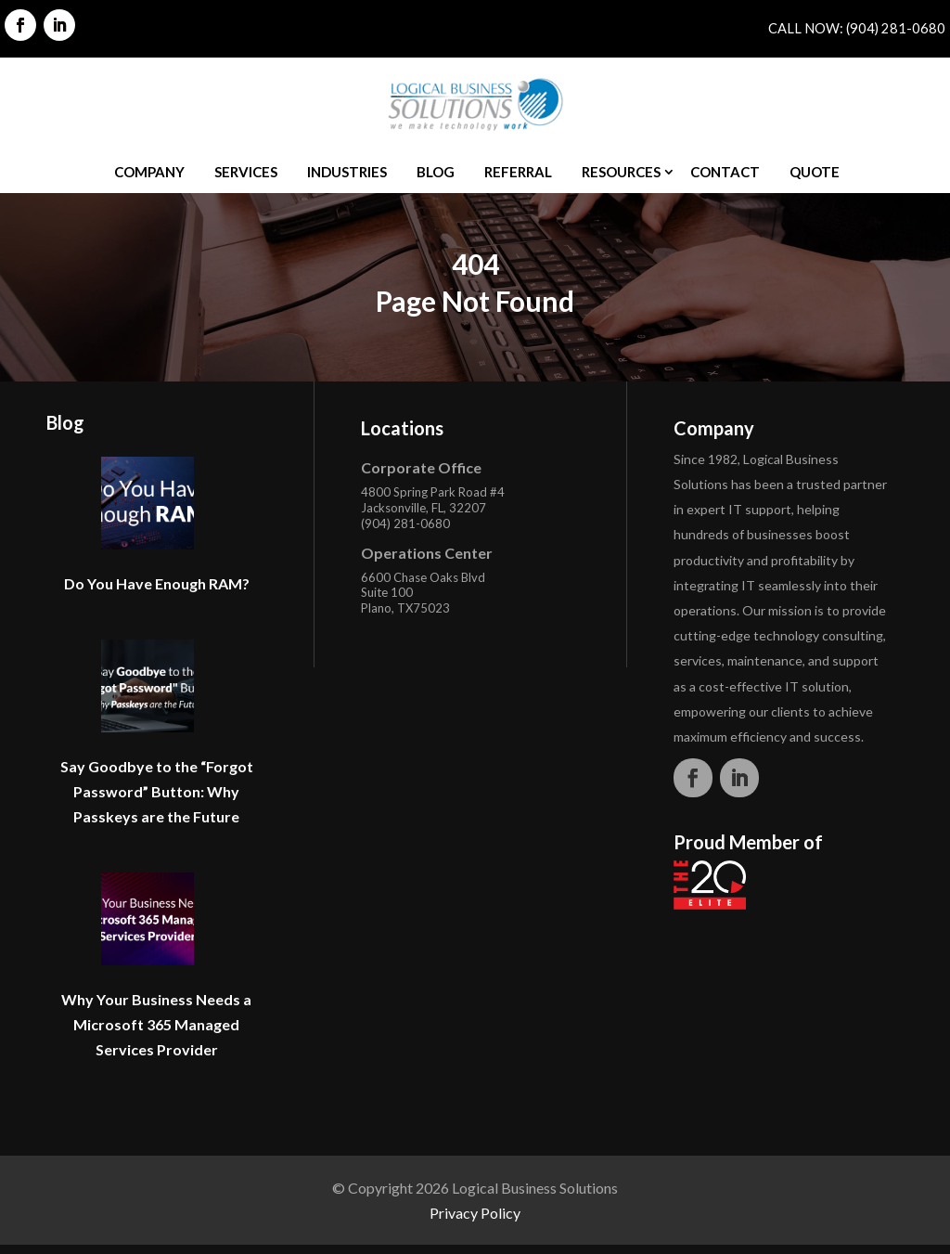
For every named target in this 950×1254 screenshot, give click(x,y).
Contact (725, 171)
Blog (436, 171)
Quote (815, 171)
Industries (347, 171)
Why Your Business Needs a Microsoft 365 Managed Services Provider (156, 1024)
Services (245, 171)
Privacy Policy (475, 1213)
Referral (518, 171)
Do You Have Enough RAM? (157, 583)
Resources (621, 171)
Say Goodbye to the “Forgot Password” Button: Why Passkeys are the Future (156, 791)
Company (149, 171)
